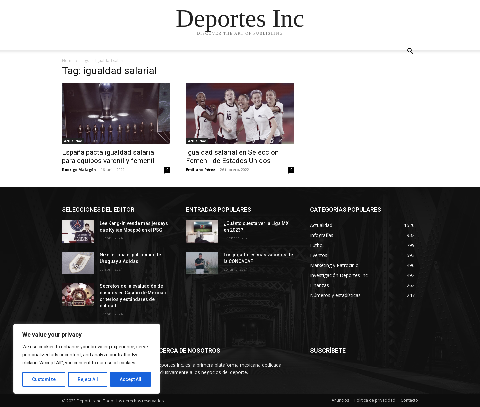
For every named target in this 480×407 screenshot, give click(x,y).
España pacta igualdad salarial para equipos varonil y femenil (109, 156)
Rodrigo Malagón (79, 169)
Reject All (88, 379)
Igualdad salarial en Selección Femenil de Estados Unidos (232, 156)
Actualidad (73, 141)
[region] (86, 359)
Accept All (130, 379)
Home (68, 60)
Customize (44, 379)
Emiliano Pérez (200, 169)
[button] (410, 52)
